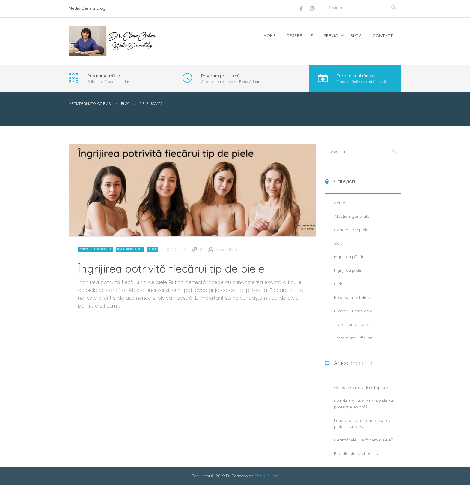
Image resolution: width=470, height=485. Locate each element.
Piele (153, 249)
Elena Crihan (266, 476)
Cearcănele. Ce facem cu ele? (363, 440)
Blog (356, 35)
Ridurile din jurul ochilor (357, 453)
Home (269, 35)
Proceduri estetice (352, 297)
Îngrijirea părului (349, 256)
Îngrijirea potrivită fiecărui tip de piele (171, 268)
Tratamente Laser (351, 324)
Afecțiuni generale (95, 249)
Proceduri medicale (353, 311)
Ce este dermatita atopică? (361, 387)
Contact (383, 35)
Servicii (332, 35)
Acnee (340, 202)
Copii (339, 243)
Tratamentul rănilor (353, 338)
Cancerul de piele (351, 229)
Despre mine (300, 35)
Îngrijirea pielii (130, 249)
